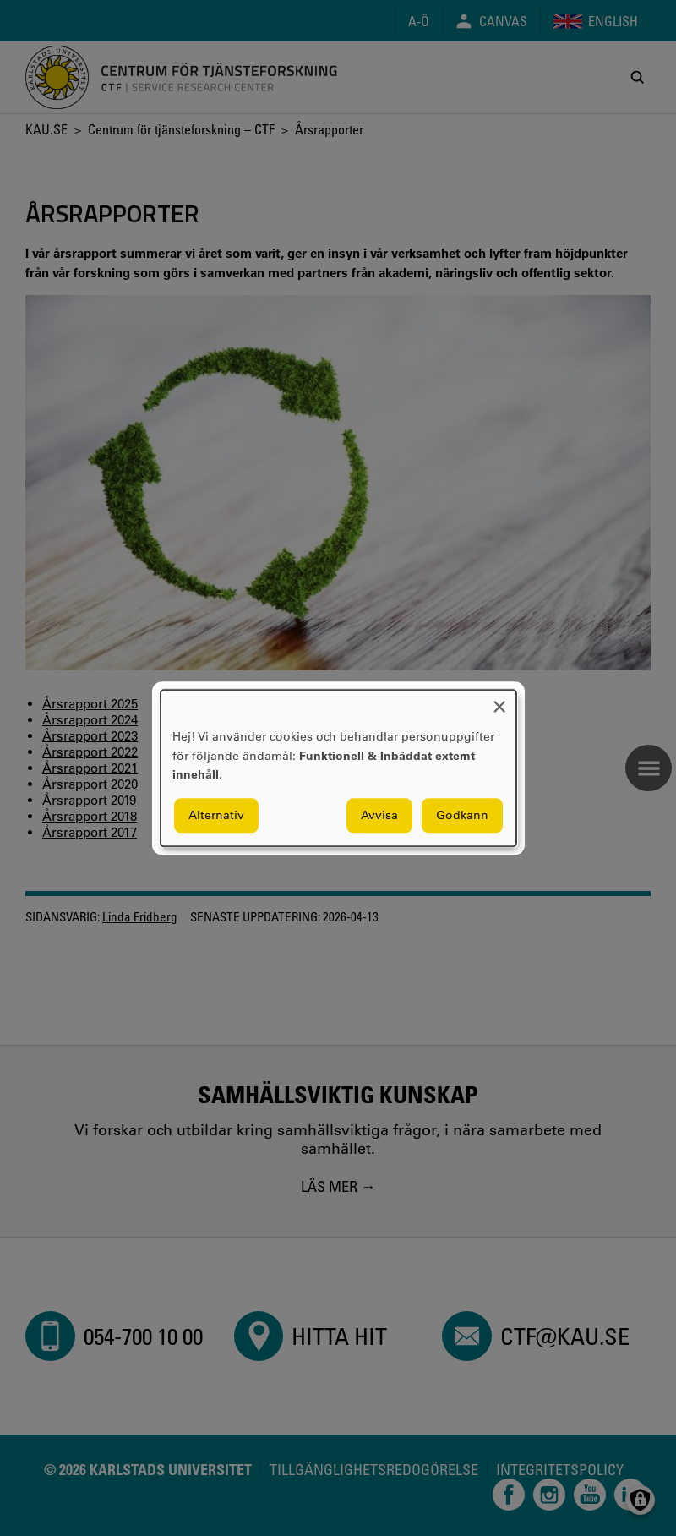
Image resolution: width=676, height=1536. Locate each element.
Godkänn (462, 815)
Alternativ (216, 815)
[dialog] (338, 768)
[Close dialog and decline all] (499, 700)
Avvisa (379, 815)
